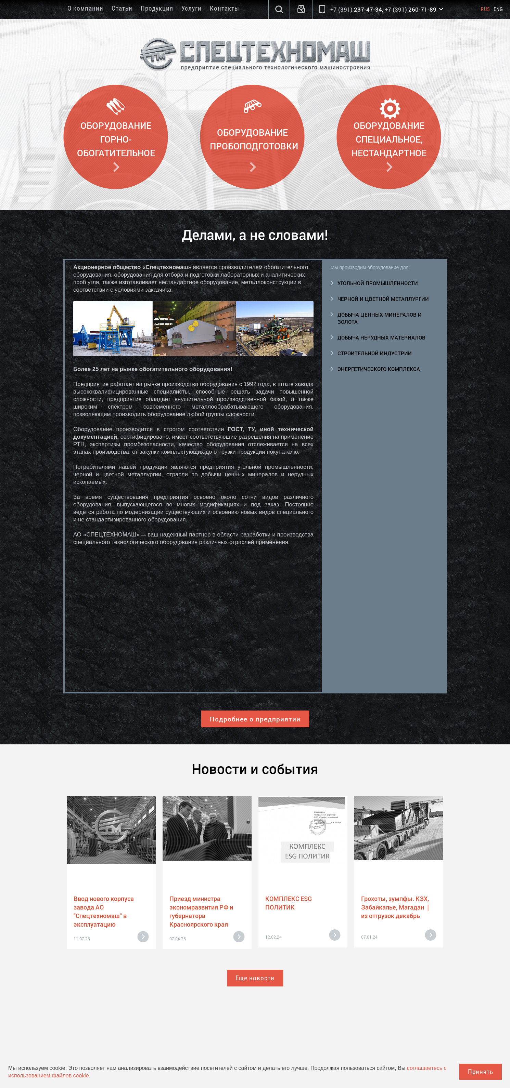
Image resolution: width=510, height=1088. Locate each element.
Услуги (191, 8)
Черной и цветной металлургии (383, 298)
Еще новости (255, 978)
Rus (485, 9)
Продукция (157, 8)
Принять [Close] (480, 1072)
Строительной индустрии (374, 353)
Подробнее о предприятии (255, 719)
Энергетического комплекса (378, 369)
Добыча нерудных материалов (381, 337)
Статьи (122, 8)
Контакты (224, 8)
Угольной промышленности (377, 283)
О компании (85, 8)
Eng (498, 9)
